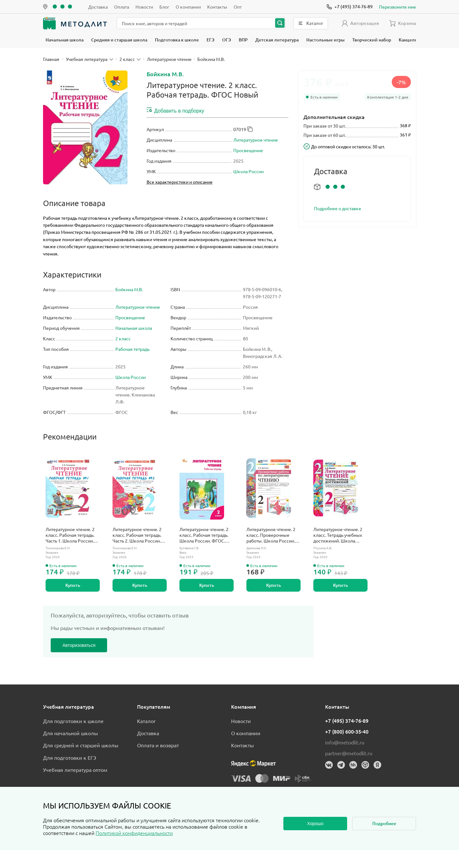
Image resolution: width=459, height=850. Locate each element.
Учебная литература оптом (75, 769)
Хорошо (315, 823)
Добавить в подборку (175, 110)
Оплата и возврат (158, 745)
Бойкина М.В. (165, 74)
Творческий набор (371, 40)
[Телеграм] (341, 765)
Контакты (217, 7)
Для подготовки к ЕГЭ (69, 757)
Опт (238, 7)
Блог (164, 7)
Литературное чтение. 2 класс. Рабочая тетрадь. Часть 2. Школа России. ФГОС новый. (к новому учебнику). (137, 534)
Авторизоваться (78, 645)
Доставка (98, 7)
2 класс (123, 338)
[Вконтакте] (329, 765)
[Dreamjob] (365, 765)
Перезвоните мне (397, 6)
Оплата (121, 7)
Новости (144, 7)
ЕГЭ (211, 40)
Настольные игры (325, 40)
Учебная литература (68, 706)
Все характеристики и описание (180, 182)
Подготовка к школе (177, 40)
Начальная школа (65, 40)
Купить (72, 585)
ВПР (243, 40)
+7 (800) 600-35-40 (346, 731)
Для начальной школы (70, 733)
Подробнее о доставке (337, 208)
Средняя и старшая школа (119, 40)
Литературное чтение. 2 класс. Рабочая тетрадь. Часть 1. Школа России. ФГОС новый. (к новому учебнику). (70, 534)
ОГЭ (226, 40)
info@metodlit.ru (344, 742)
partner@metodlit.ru (348, 753)
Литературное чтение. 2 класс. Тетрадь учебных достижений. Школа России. (337, 534)
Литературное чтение (255, 140)
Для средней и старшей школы (80, 745)
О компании (188, 7)
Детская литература (277, 40)
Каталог (146, 721)
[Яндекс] (377, 765)
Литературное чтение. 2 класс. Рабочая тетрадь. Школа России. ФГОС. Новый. (204, 534)
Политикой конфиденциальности (134, 832)
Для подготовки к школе (73, 721)
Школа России (248, 171)
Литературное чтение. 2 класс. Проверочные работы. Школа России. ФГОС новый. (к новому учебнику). (271, 534)
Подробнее (384, 823)
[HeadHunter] (353, 765)
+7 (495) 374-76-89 (346, 720)
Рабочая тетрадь (132, 349)
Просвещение (248, 150)
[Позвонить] (350, 7)
